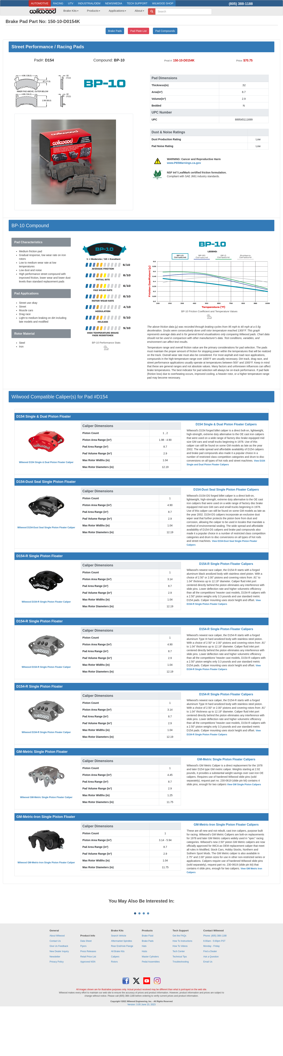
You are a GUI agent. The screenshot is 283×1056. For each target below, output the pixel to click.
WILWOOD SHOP (162, 3)
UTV (70, 3)
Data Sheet (86, 987)
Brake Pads (147, 987)
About (139, 10)
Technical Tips (180, 1003)
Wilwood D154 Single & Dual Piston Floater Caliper (46, 462)
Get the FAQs (179, 982)
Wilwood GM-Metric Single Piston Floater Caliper (46, 797)
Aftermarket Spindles (121, 987)
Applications (117, 10)
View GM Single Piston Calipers (244, 784)
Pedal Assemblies (151, 1008)
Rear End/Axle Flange (122, 993)
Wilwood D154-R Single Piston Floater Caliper (46, 601)
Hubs (144, 998)
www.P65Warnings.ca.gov (184, 162)
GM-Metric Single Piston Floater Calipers (226, 759)
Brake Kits (71, 10)
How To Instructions (182, 987)
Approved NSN (87, 1008)
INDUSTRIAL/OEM (89, 3)
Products (93, 10)
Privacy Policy (57, 1008)
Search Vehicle (118, 982)
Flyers (83, 993)
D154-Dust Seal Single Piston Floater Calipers (226, 489)
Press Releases (88, 998)
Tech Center (179, 998)
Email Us (207, 1008)
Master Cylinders (150, 1003)
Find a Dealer (210, 998)
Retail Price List (88, 1003)
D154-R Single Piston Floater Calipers (226, 563)
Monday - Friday (211, 993)
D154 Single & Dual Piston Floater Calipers (226, 424)
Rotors (114, 1008)
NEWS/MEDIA (113, 3)
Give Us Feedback (59, 993)
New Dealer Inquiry (59, 998)
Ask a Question (211, 1003)
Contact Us (55, 987)
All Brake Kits (117, 998)
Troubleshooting (181, 1008)
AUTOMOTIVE (39, 3)
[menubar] (102, 11)
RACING (58, 3)
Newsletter (55, 1003)
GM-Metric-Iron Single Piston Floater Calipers (226, 824)
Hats (144, 993)
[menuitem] (69, 11)
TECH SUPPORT (137, 3)
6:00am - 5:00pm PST (214, 987)
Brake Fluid (147, 982)
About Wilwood (57, 982)
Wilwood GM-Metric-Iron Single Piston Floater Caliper (46, 862)
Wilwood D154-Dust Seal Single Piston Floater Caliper (46, 527)
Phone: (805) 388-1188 (215, 982)
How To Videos (180, 993)
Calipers (115, 1003)
